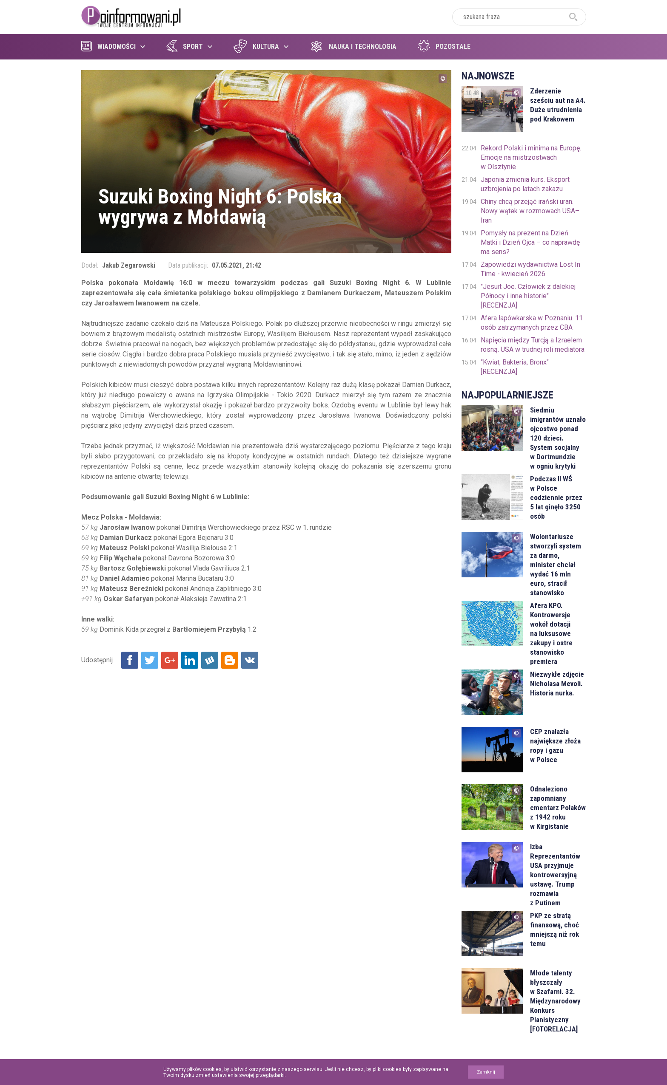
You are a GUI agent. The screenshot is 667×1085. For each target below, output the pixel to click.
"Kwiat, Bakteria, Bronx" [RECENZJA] (515, 367)
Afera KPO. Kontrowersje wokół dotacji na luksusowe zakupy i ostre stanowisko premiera (551, 633)
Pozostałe (444, 46)
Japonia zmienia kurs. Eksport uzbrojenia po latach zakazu (525, 184)
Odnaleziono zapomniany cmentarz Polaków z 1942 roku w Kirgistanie (558, 808)
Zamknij (486, 1072)
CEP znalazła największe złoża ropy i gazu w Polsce (555, 745)
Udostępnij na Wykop (209, 660)
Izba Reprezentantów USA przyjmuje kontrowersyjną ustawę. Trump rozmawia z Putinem (555, 874)
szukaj (573, 16)
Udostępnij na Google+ (169, 660)
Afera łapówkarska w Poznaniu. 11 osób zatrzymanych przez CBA (532, 322)
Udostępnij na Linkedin (189, 660)
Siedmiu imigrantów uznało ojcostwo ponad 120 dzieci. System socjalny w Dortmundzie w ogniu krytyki (558, 438)
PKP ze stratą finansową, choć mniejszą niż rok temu (554, 929)
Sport (184, 46)
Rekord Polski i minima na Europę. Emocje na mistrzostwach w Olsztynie (531, 157)
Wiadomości (108, 46)
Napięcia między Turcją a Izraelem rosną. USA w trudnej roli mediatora (532, 344)
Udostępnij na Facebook (129, 660)
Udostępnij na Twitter (149, 660)
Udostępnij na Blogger (229, 660)
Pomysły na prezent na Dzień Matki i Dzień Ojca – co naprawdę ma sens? (530, 242)
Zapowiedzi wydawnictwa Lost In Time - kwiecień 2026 (530, 269)
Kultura (256, 46)
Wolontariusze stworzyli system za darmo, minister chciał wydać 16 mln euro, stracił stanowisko (555, 564)
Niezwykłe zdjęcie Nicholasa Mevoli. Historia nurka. (557, 683)
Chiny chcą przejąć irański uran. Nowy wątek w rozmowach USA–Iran (530, 211)
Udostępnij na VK (249, 660)
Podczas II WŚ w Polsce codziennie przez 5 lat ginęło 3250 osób (556, 497)
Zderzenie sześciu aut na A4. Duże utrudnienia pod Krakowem (558, 105)
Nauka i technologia (353, 46)
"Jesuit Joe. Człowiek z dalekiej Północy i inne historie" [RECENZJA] (528, 296)
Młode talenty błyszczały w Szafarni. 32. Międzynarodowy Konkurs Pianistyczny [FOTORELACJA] (555, 1001)
